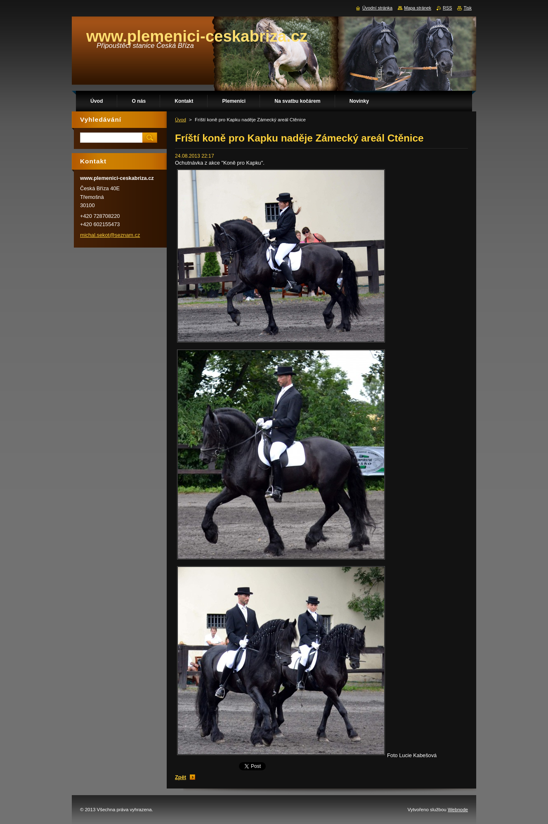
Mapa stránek (417, 7)
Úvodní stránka (377, 7)
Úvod (180, 119)
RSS (447, 7)
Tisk (467, 7)
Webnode (458, 809)
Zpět (180, 777)
